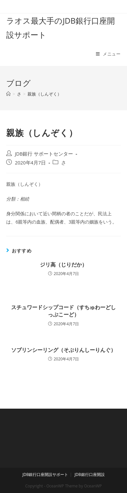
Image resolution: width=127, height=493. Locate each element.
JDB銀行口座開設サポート (45, 474)
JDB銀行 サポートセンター (44, 154)
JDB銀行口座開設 (90, 474)
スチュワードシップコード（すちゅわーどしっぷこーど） (63, 311)
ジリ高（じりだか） (63, 264)
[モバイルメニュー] (108, 54)
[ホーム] (8, 94)
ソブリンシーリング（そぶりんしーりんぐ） (63, 350)
